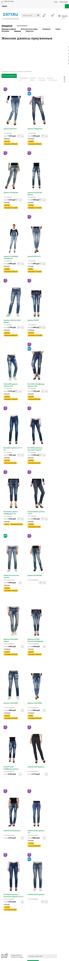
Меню (4, 6)
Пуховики (5, 31)
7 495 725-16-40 (8, 1)
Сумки (57, 29)
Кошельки (46, 29)
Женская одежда (9, 29)
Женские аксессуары (29, 29)
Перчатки (29, 31)
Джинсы (17, 31)
